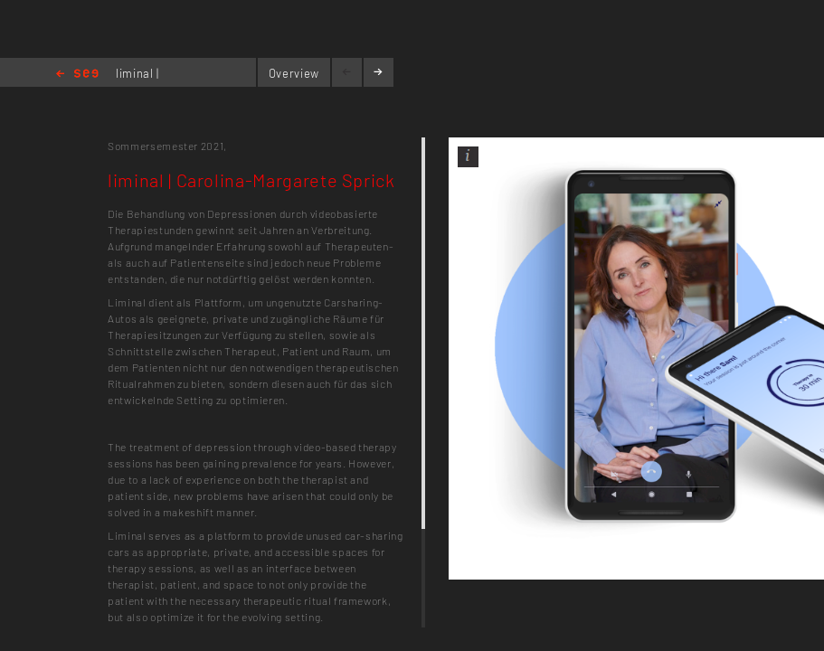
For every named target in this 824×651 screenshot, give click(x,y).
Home (77, 74)
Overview (294, 73)
